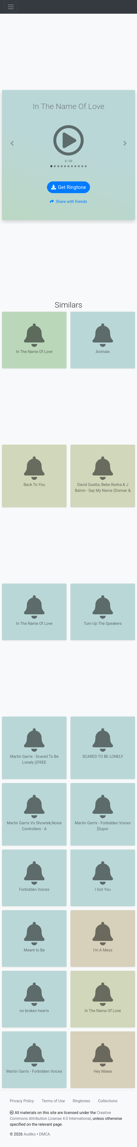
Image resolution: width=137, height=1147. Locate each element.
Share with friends (68, 201)
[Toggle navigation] (11, 7)
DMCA (44, 1134)
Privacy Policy (22, 1101)
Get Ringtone (68, 187)
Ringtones (81, 1101)
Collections (108, 1101)
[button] (12, 143)
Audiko (29, 1134)
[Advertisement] (68, 52)
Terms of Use (53, 1101)
